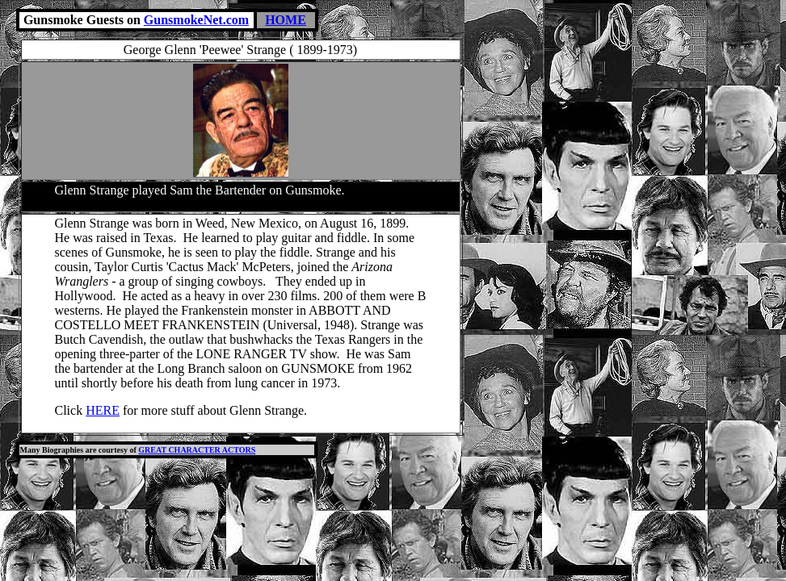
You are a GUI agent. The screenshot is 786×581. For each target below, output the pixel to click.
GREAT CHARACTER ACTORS (196, 449)
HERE (103, 410)
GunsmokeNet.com (196, 20)
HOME (285, 20)
